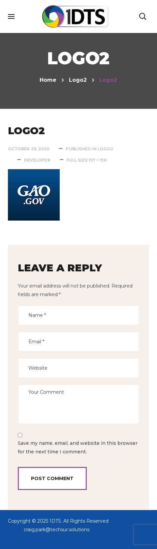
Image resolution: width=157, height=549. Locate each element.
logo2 (78, 80)
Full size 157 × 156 (87, 160)
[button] (142, 16)
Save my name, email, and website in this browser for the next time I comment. (78, 447)
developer (37, 160)
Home (48, 80)
